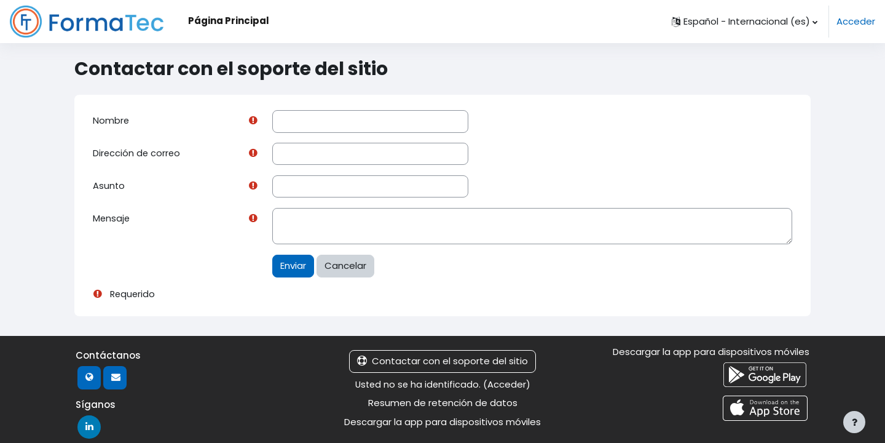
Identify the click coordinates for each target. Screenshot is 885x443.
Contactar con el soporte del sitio (442, 362)
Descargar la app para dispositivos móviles (442, 423)
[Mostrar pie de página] (854, 422)
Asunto (109, 186)
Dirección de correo (137, 154)
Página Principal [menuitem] (228, 20)
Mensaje (112, 220)
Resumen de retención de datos (442, 404)
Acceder (855, 21)
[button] (744, 21)
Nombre (111, 120)
